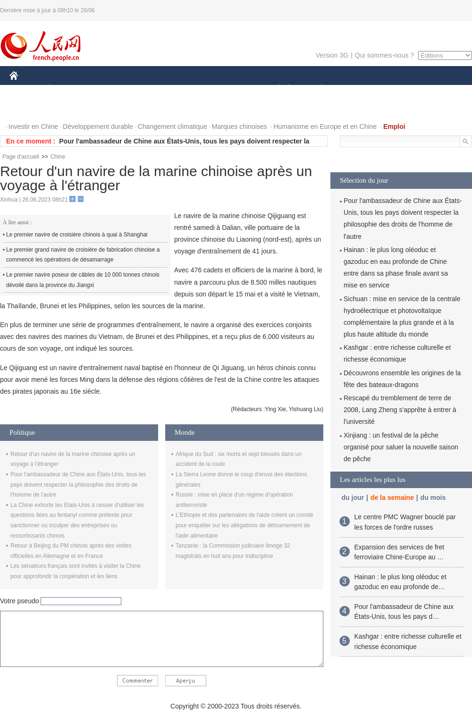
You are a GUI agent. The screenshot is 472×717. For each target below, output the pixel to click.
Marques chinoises (239, 126)
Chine (58, 156)
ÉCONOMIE (66, 89)
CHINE (25, 89)
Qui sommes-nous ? (384, 55)
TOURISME (395, 89)
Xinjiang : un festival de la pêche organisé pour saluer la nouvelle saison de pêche (401, 447)
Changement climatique (172, 126)
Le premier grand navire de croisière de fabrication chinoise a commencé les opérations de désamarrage (83, 254)
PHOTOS (28, 108)
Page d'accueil (20, 156)
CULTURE (233, 89)
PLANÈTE (317, 89)
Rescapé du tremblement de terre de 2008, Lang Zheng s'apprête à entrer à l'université (400, 409)
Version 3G (332, 55)
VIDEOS (67, 108)
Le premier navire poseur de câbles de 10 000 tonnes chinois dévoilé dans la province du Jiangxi (83, 279)
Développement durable (98, 126)
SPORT (354, 89)
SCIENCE (191, 89)
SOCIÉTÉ (275, 89)
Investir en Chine (33, 126)
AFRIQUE (149, 89)
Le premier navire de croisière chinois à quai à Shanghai (77, 234)
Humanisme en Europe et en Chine (325, 126)
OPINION (439, 89)
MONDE (110, 89)
